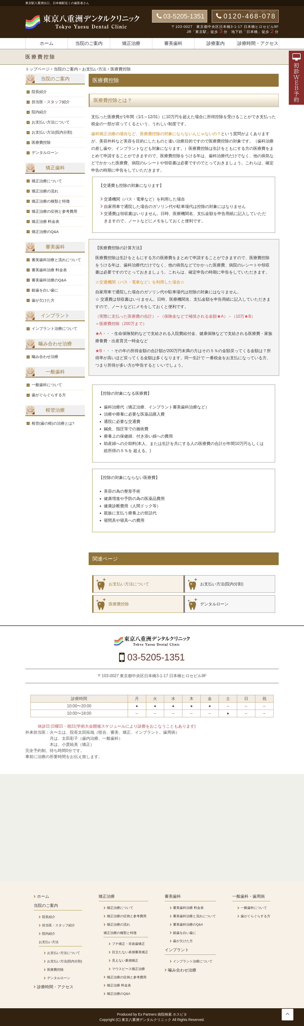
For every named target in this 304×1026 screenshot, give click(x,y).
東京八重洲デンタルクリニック (147, 1020)
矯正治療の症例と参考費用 (54, 211)
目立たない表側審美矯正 (130, 952)
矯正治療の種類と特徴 (51, 201)
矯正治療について (47, 181)
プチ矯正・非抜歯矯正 (128, 944)
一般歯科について (47, 385)
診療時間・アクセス (257, 43)
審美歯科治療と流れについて (56, 260)
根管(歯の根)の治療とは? (53, 423)
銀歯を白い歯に (45, 290)
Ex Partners (147, 1014)
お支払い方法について (51, 122)
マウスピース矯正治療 (128, 969)
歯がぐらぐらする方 (49, 395)
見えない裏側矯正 (125, 960)
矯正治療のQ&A (45, 231)
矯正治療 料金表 (45, 221)
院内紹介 (39, 112)
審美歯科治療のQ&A (49, 280)
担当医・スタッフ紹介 (51, 102)
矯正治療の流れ (45, 191)
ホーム (46, 43)
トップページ (37, 69)
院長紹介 (39, 91)
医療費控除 (41, 142)
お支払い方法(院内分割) (52, 132)
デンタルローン (45, 152)
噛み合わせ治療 (45, 356)
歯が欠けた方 (43, 300)
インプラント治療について (54, 328)
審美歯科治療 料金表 (49, 270)
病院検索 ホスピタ (172, 1014)
